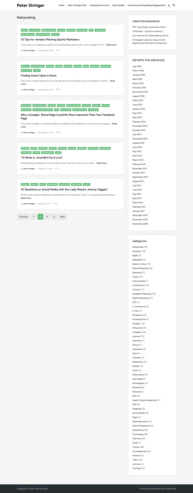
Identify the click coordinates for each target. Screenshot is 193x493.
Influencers (137, 328)
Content (61, 105)
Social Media (100, 30)
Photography (138, 383)
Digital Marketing (49, 30)
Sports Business (27, 34)
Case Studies (118, 5)
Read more (111, 45)
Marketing (71, 30)
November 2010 (140, 219)
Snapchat (136, 408)
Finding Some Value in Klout (38, 75)
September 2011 (140, 177)
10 (60, 132)
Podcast (136, 391)
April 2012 (137, 155)
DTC (134, 302)
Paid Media (137, 379)
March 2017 (138, 100)
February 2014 (139, 121)
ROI (91, 30)
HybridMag (171, 488)
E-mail (135, 311)
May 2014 (137, 113)
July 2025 (137, 66)
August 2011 (138, 181)
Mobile (135, 366)
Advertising (26, 105)
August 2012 (138, 143)
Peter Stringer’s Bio (77, 5)
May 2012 (137, 151)
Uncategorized (47, 153)
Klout (86, 66)
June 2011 (137, 189)
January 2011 (138, 211)
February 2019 (139, 87)
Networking (82, 30)
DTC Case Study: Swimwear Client (149, 27)
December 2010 (140, 215)
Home (62, 5)
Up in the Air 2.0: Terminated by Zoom (150, 35)
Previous (23, 216)
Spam (135, 417)
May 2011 (136, 194)
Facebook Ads (139, 319)
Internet (78, 66)
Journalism (137, 349)
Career (24, 30)
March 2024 (138, 70)
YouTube (136, 468)
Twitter (37, 70)
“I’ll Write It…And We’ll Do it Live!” (42, 157)
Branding (50, 66)
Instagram (137, 332)
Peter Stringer (30, 5)
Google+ (96, 105)
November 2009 (140, 224)
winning (136, 464)
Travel (135, 443)
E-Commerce (138, 306)
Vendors (55, 34)
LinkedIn (61, 30)
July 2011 (136, 185)
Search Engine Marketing (43, 110)
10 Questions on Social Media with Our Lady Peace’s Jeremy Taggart (64, 189)
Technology (93, 110)
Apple (135, 255)
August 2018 (138, 96)
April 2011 (137, 198)
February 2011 (139, 207)
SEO (56, 110)
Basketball (137, 259)
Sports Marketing (43, 34)
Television (137, 438)
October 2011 (138, 172)
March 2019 (138, 83)
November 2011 (139, 168)
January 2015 (138, 109)
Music (42, 184)
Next (62, 216)
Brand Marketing (38, 66)
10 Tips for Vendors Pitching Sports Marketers (50, 39)
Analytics (25, 66)
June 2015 (137, 104)
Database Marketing (141, 294)
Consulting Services (99, 5)
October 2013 (138, 130)
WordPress (156, 488)
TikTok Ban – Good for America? (147, 31)
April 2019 (137, 79)
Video (58, 153)
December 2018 (140, 92)
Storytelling (137, 430)
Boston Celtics (139, 264)
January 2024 (138, 75)
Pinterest (136, 387)
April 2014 (137, 117)
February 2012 (139, 164)
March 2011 (137, 202)
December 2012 (140, 138)
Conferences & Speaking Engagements (147, 5)
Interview (62, 148)
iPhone (135, 345)
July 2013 (136, 134)
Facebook (68, 66)
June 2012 (137, 147)
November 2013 (140, 126)
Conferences (35, 30)
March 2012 (138, 160)
